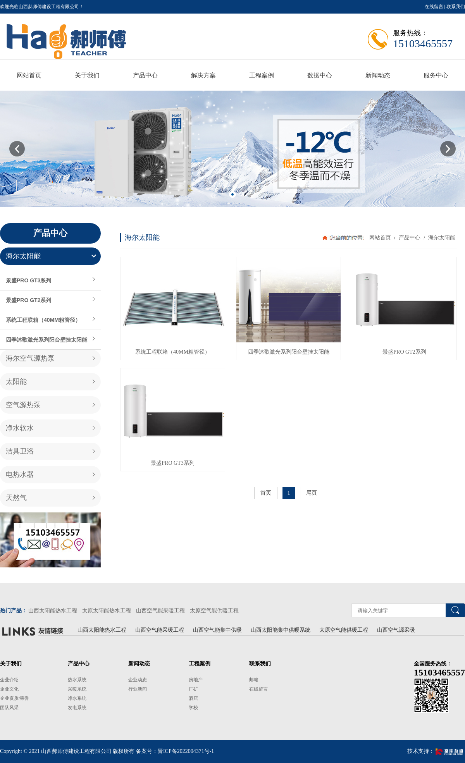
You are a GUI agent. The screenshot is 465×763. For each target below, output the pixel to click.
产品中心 (409, 238)
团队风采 (9, 707)
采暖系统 (77, 689)
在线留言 (434, 6)
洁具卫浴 (20, 451)
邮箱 (253, 679)
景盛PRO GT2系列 (28, 300)
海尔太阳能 (23, 256)
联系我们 (455, 6)
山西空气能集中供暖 (217, 630)
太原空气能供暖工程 (214, 610)
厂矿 (193, 689)
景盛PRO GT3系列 (28, 280)
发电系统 (77, 707)
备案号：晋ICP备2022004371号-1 (175, 751)
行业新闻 (137, 689)
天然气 (16, 498)
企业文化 (9, 689)
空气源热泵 (23, 405)
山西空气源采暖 (396, 630)
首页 (265, 493)
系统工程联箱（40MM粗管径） (43, 320)
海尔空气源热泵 (30, 358)
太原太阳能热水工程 (106, 610)
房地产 (196, 679)
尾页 (311, 493)
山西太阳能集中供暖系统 (280, 630)
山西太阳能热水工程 (52, 610)
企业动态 (137, 679)
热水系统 (77, 679)
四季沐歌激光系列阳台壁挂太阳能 (46, 340)
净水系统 (77, 698)
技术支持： (436, 751)
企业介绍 (9, 679)
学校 (193, 707)
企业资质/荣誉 (14, 698)
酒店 (193, 698)
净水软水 (20, 428)
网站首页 (380, 238)
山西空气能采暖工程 (160, 610)
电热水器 (20, 474)
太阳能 (16, 381)
